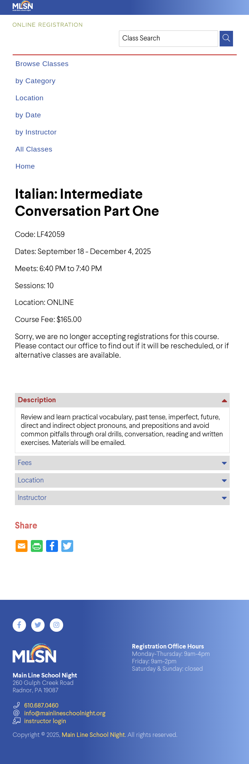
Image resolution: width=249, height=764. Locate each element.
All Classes (34, 149)
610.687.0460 (35, 706)
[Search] (226, 38)
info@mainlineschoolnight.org (59, 714)
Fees (25, 462)
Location (30, 98)
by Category (36, 81)
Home (25, 166)
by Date (28, 115)
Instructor (32, 497)
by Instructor (36, 132)
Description (37, 400)
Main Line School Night (93, 735)
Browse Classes (42, 64)
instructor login (39, 721)
